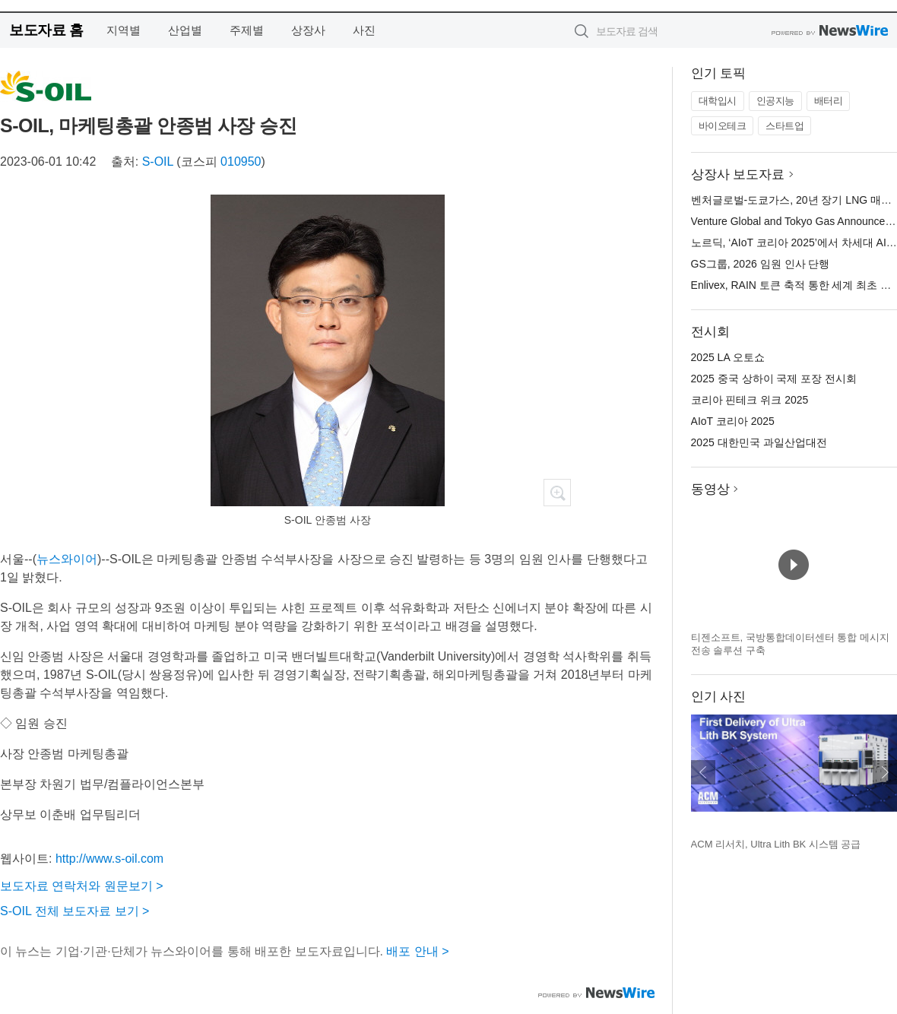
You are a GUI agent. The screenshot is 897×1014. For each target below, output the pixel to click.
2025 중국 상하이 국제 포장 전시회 (774, 378)
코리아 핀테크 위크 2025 (750, 400)
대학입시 (718, 100)
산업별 (185, 30)
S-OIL (157, 161)
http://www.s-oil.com (109, 858)
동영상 (710, 489)
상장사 (308, 30)
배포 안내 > (417, 951)
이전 (703, 772)
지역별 (123, 30)
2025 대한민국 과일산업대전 (759, 442)
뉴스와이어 (66, 559)
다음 (885, 772)
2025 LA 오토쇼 (728, 357)
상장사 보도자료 (738, 174)
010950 (240, 161)
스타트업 (784, 126)
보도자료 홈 (46, 30)
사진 (364, 30)
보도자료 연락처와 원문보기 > (81, 885)
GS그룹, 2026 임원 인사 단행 (760, 264)
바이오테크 (722, 126)
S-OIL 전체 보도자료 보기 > (74, 911)
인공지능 (775, 100)
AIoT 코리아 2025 (733, 421)
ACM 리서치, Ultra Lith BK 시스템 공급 (776, 844)
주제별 (247, 30)
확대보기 (557, 492)
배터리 (828, 100)
